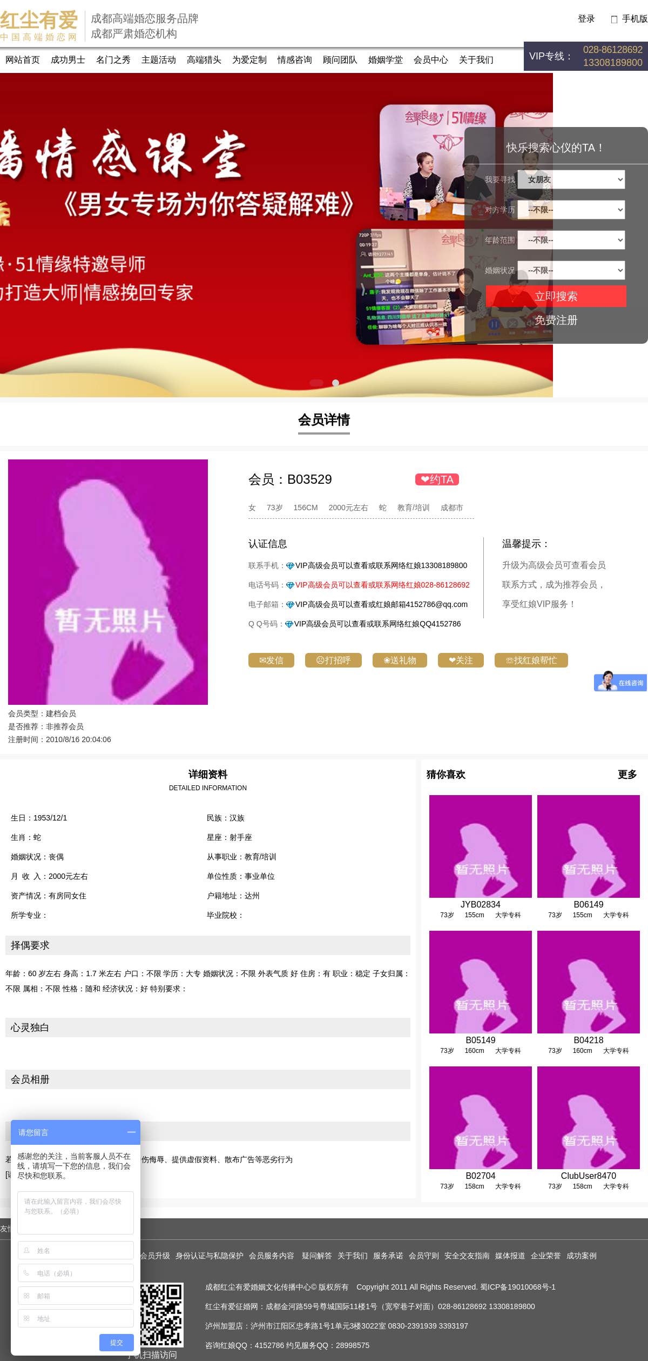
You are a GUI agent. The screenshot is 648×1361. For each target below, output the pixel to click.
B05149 (480, 1040)
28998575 (352, 1345)
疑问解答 (317, 1255)
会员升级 (155, 1255)
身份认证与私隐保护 (210, 1255)
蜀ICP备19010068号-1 (518, 1287)
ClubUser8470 (588, 1175)
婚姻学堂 (385, 59)
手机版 (635, 18)
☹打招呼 (333, 660)
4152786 (270, 1345)
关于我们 (476, 59)
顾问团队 (340, 59)
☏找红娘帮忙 (531, 660)
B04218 (588, 1040)
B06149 (588, 904)
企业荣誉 (546, 1255)
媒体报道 (510, 1255)
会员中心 (431, 59)
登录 (586, 18)
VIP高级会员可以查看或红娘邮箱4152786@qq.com (381, 604)
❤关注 (461, 660)
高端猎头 (204, 59)
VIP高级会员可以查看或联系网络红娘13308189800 (381, 565)
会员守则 (424, 1255)
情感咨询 (295, 59)
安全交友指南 (467, 1255)
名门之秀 (113, 59)
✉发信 (271, 660)
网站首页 (22, 59)
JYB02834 (481, 904)
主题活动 (158, 59)
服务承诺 (388, 1255)
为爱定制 (249, 59)
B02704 (480, 1175)
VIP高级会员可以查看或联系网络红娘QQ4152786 (377, 623)
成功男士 (68, 59)
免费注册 (556, 320)
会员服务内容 (272, 1255)
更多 (627, 774)
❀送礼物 (399, 660)
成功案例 (581, 1255)
